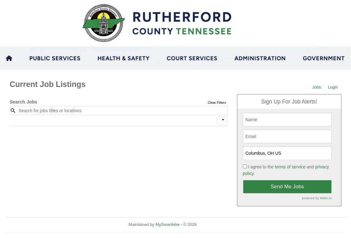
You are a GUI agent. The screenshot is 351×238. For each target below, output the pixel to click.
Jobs (316, 87)
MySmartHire (168, 224)
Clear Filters (217, 102)
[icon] (223, 120)
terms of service (290, 166)
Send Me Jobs (287, 187)
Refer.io (326, 198)
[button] (222, 120)
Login (333, 87)
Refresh (215, 224)
